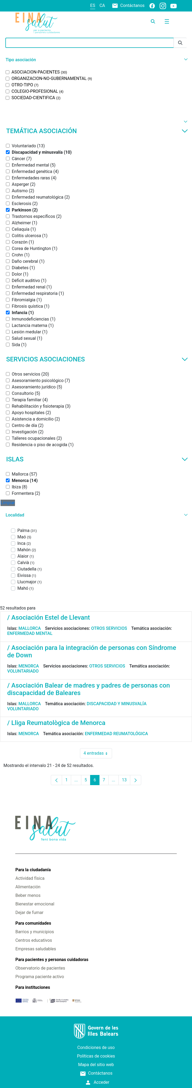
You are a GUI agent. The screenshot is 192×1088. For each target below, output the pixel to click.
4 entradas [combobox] (97, 753)
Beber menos (27, 895)
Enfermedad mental (29, 633)
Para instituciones (32, 987)
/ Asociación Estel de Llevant (48, 617)
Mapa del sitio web (96, 1064)
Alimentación (27, 886)
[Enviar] (180, 43)
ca (102, 5)
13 (126, 781)
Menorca (28, 666)
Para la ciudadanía (33, 869)
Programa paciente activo (39, 976)
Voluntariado (23, 671)
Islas (97, 459)
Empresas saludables (35, 948)
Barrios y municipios (34, 931)
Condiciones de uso (96, 1047)
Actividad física (29, 878)
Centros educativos (33, 940)
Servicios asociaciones (97, 359)
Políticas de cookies (96, 1056)
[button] (96, 59)
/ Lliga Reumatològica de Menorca (56, 723)
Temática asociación (97, 131)
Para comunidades (33, 923)
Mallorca (29, 628)
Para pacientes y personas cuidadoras (51, 959)
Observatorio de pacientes (40, 968)
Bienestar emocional (34, 903)
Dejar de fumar (29, 912)
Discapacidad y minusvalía (117, 703)
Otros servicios (109, 628)
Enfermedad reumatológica (116, 733)
